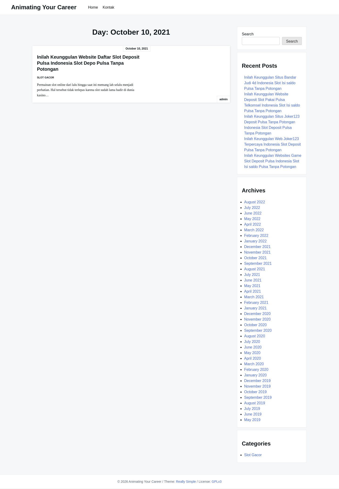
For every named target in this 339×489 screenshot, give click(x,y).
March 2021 (254, 297)
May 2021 (252, 286)
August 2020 (254, 336)
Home (93, 7)
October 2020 (255, 325)
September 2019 (258, 397)
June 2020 (253, 347)
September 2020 (258, 330)
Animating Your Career (43, 7)
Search (248, 34)
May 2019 (252, 420)
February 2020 (256, 370)
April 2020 (252, 358)
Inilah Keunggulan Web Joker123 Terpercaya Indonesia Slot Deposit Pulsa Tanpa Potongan (272, 144)
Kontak (108, 7)
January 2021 (255, 308)
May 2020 (252, 353)
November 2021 (257, 252)
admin (223, 99)
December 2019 (257, 381)
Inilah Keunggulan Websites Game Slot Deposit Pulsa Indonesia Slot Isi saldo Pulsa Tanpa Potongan (272, 161)
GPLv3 (217, 481)
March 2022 (254, 230)
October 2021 (255, 258)
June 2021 (253, 280)
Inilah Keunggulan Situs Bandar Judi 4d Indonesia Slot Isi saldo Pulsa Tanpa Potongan (270, 82)
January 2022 (255, 241)
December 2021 (257, 247)
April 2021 (252, 291)
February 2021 (256, 303)
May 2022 (252, 219)
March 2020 (254, 364)
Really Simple (186, 481)
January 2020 (255, 375)
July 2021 (252, 275)
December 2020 (257, 314)
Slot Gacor (45, 77)
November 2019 (257, 386)
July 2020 (252, 342)
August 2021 (254, 269)
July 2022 (252, 208)
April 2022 (252, 224)
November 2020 (257, 319)
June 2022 (253, 213)
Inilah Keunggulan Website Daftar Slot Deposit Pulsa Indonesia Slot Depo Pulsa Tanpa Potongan (88, 63)
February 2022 (256, 236)
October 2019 (255, 392)
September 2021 (258, 263)
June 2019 (253, 414)
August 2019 (254, 403)
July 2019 (252, 409)
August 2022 (254, 202)
